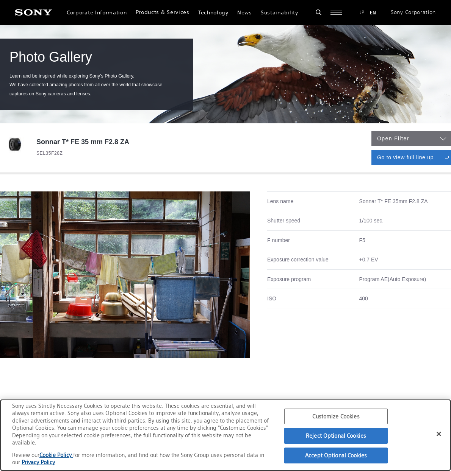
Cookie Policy (56, 455)
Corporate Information (97, 12)
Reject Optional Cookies (336, 435)
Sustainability (279, 12)
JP (362, 12)
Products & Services (162, 12)
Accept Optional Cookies (336, 455)
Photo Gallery (50, 57)
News (244, 12)
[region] (225, 435)
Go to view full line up (414, 157)
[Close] (439, 434)
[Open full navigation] (336, 12)
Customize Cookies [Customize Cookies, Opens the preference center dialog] (335, 416)
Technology (213, 12)
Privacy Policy (38, 462)
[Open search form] (318, 12)
